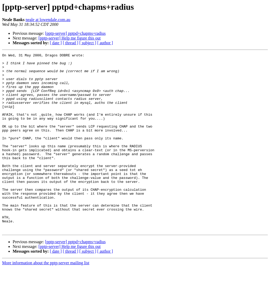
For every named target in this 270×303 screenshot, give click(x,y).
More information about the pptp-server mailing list (45, 298)
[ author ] (105, 43)
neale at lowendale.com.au (48, 19)
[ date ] (56, 43)
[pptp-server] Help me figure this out (69, 38)
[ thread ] (70, 43)
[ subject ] (87, 43)
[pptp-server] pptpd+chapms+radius (75, 33)
